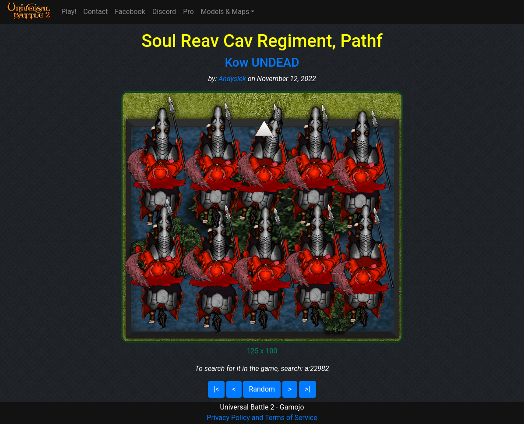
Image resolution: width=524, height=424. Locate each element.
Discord (164, 11)
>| (307, 389)
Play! (68, 11)
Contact (95, 11)
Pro (188, 11)
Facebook (130, 11)
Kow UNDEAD (262, 62)
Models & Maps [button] (225, 11)
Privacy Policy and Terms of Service (262, 417)
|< (216, 389)
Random (262, 389)
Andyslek (232, 79)
